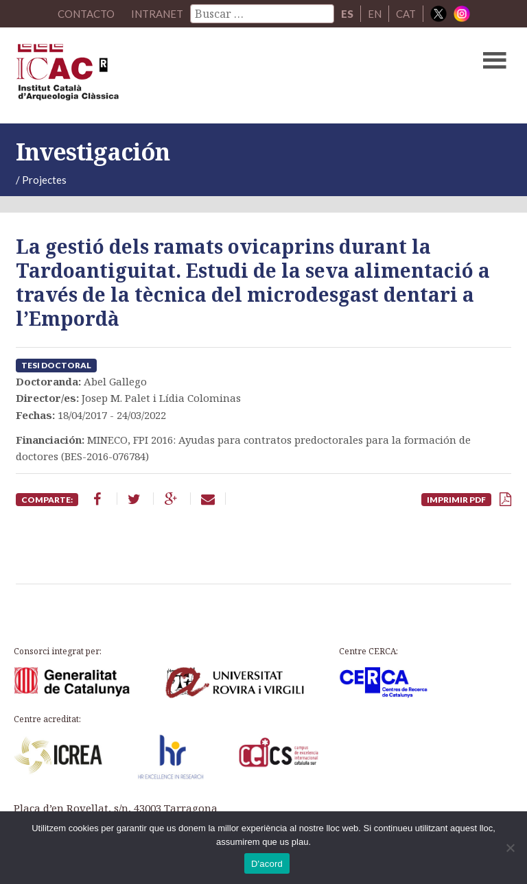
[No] (510, 848)
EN (375, 14)
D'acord (267, 864)
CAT (406, 14)
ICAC (211, 75)
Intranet (157, 14)
